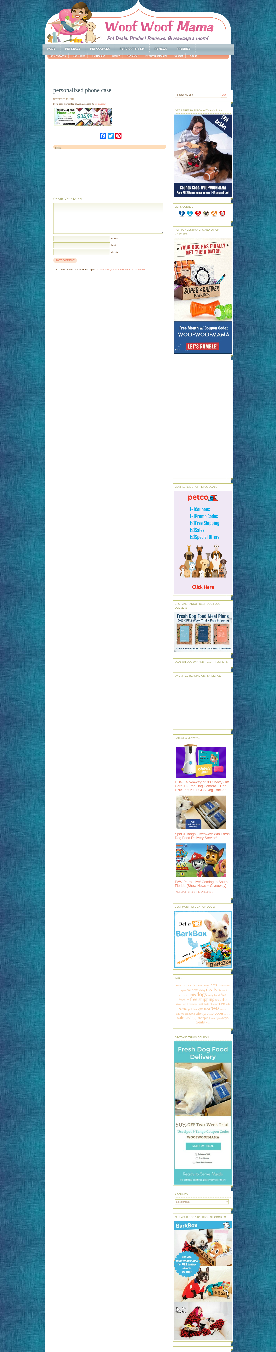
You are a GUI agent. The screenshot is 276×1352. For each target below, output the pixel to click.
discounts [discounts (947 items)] (187, 994)
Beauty (116, 56)
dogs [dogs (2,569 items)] (201, 994)
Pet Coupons (100, 48)
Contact (178, 56)
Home (51, 48)
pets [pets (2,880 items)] (214, 1008)
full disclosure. (101, 104)
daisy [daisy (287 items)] (202, 990)
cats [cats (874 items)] (214, 985)
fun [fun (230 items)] (217, 1000)
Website (115, 252)
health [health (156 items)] (200, 1004)
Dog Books (79, 56)
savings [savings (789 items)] (191, 1017)
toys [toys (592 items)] (225, 1018)
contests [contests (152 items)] (226, 985)
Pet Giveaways (58, 56)
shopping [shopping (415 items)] (204, 1018)
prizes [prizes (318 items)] (199, 1013)
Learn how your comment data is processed (122, 269)
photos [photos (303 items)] (180, 1013)
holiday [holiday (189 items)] (215, 1004)
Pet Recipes (98, 56)
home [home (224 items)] (222, 1003)
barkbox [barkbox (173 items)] (200, 985)
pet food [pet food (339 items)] (205, 1009)
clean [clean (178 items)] (220, 985)
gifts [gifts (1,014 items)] (223, 999)
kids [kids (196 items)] (228, 1004)
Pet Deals (73, 48)
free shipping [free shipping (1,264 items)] (202, 999)
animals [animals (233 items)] (191, 985)
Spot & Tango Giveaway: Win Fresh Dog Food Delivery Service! (202, 836)
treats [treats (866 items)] (200, 1022)
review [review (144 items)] (227, 1014)
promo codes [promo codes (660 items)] (213, 1013)
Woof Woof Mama (138, 22)
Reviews (161, 48)
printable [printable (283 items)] (189, 1013)
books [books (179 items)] (207, 985)
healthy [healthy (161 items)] (207, 1004)
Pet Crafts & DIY (132, 48)
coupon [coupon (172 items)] (182, 990)
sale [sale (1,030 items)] (180, 1017)
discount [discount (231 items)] (222, 990)
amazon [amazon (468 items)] (180, 985)
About (193, 56)
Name (113, 238)
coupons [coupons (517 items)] (192, 990)
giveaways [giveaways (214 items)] (192, 1003)
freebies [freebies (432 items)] (183, 1000)
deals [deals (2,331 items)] (211, 989)
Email (113, 245)
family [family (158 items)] (210, 995)
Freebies (183, 48)
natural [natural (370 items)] (183, 1009)
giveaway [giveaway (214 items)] (181, 1003)
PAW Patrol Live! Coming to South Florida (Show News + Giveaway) (201, 884)
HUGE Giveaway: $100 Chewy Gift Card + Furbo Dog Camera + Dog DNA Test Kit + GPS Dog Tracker (202, 786)
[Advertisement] (142, 71)
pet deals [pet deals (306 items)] (193, 1009)
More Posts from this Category (193, 892)
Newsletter (132, 56)
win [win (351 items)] (208, 1022)
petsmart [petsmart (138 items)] (223, 1009)
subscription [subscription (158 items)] (216, 1018)
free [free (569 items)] (223, 995)
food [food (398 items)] (217, 995)
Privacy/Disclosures (156, 56)
